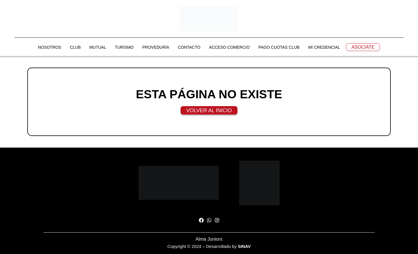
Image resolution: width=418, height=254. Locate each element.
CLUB (75, 47)
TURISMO (124, 47)
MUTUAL (97, 47)
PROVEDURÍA (155, 47)
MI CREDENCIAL (324, 47)
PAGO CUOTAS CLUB (279, 47)
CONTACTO (189, 47)
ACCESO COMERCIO (229, 47)
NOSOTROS (49, 47)
